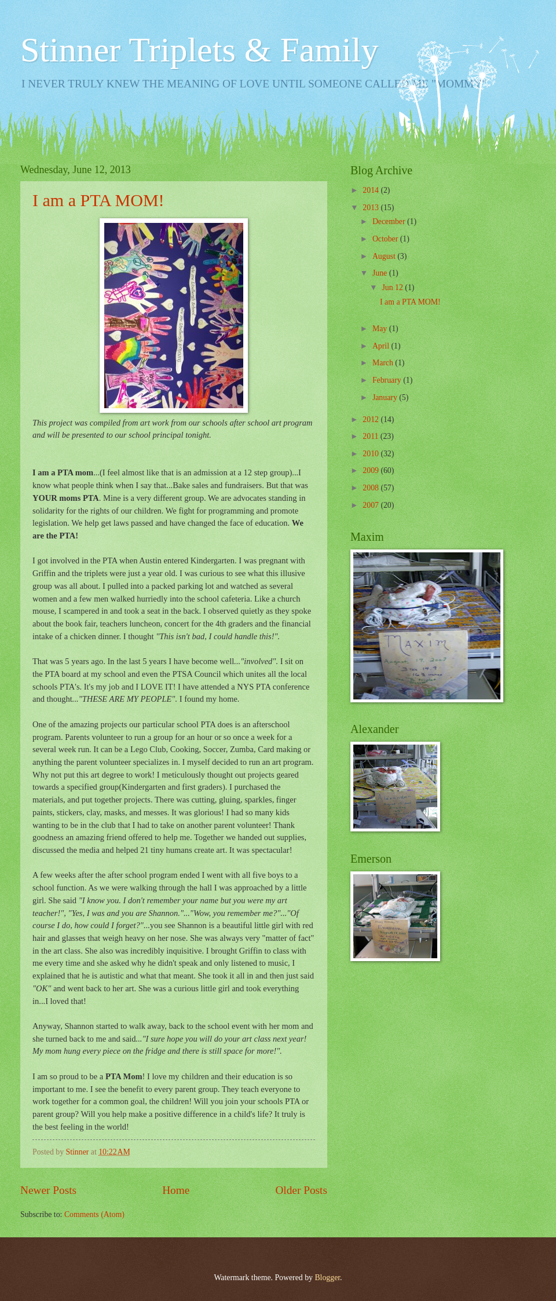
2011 (372, 436)
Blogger (327, 1277)
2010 (372, 453)
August (384, 256)
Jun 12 (393, 287)
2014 (372, 190)
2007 (372, 505)
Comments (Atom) (94, 1214)
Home (175, 1190)
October (386, 238)
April (382, 346)
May (380, 328)
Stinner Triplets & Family (199, 50)
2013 (372, 207)
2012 (372, 419)
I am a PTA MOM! (98, 200)
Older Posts (301, 1190)
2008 (372, 487)
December (389, 221)
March (383, 362)
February (387, 380)
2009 (372, 470)
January (385, 397)
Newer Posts (48, 1190)
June (380, 273)
